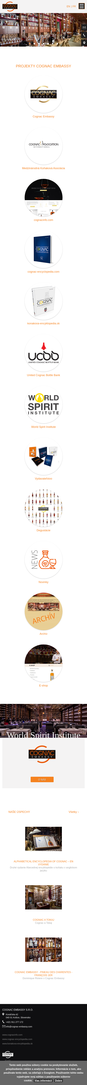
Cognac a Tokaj (43, 920)
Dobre (58, 1080)
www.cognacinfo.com (12, 1035)
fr (74, 6)
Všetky (73, 811)
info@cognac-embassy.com (19, 1026)
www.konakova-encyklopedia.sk (17, 1043)
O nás (42, 779)
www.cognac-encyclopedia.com (17, 1039)
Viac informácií (43, 1080)
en (68, 6)
